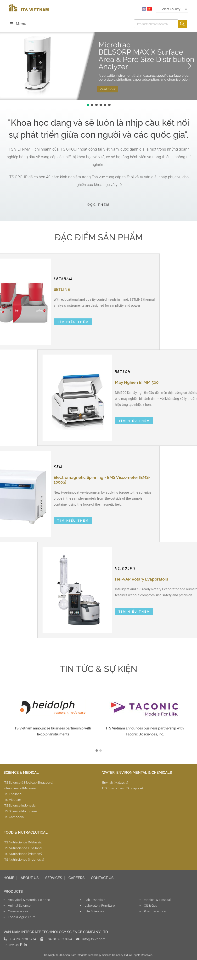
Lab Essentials (94, 900)
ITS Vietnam (12, 800)
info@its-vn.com (93, 939)
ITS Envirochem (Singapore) (122, 788)
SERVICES (53, 878)
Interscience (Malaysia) (20, 788)
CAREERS (76, 878)
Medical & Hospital (157, 900)
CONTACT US (102, 878)
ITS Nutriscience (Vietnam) (23, 854)
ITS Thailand (13, 794)
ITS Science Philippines (20, 811)
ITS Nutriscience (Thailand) (23, 848)
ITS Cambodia (14, 817)
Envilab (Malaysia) (115, 782)
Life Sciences (94, 911)
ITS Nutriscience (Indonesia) (24, 859)
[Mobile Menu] (18, 24)
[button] (7, 66)
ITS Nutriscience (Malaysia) (23, 842)
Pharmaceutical (155, 911)
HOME (9, 878)
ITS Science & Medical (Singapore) (28, 782)
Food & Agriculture (22, 917)
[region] (98, 69)
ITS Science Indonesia (19, 805)
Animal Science (19, 905)
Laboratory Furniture (99, 905)
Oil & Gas (150, 905)
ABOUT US (30, 878)
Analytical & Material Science (29, 900)
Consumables (18, 911)
